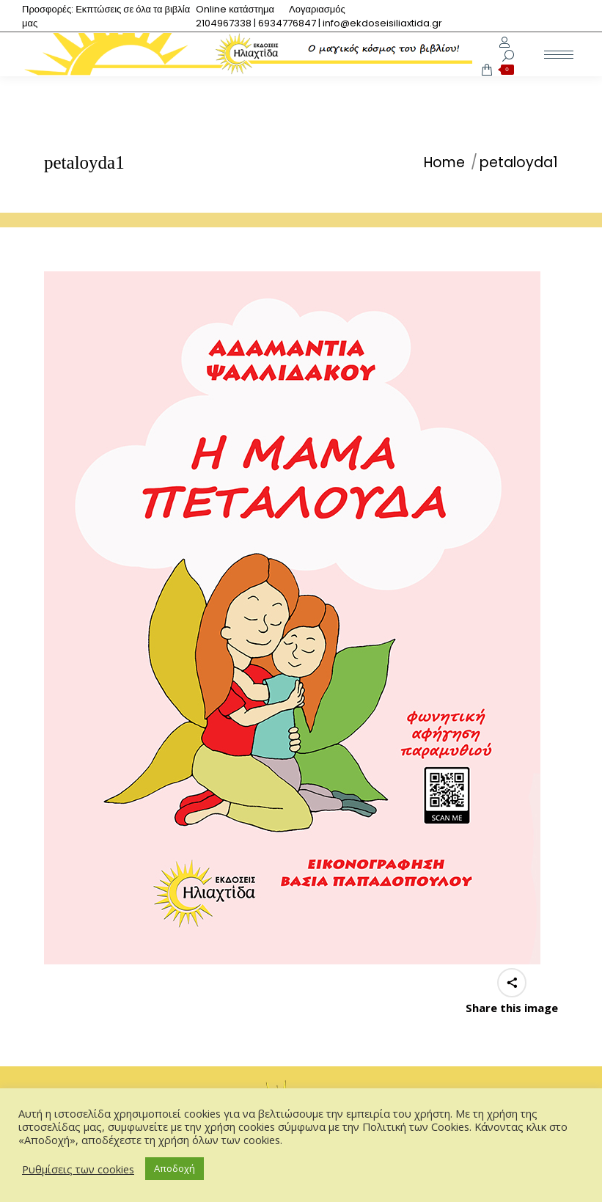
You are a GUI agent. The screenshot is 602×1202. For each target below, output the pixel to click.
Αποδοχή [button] (174, 1168)
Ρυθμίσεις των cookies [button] (78, 1169)
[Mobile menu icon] (558, 54)
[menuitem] (235, 9)
